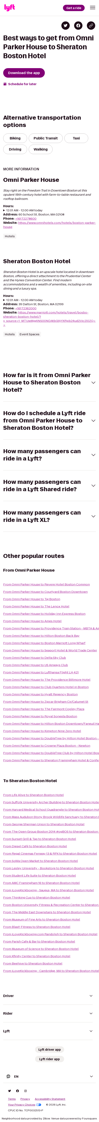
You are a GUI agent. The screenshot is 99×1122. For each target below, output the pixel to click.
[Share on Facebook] (78, 25)
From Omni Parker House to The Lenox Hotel (36, 606)
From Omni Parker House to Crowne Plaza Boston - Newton (46, 746)
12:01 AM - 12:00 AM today (24, 210)
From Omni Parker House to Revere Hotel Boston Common (46, 584)
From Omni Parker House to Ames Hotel (32, 621)
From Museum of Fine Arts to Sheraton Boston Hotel (41, 919)
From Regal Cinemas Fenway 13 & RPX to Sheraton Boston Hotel (50, 853)
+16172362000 (25, 308)
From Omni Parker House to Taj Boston (31, 599)
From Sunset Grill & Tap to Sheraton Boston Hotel (39, 839)
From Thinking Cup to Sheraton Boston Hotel (36, 897)
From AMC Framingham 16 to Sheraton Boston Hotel (41, 883)
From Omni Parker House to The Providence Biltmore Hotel (46, 680)
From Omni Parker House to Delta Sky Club (34, 658)
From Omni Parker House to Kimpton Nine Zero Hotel (42, 731)
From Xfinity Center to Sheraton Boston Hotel (36, 956)
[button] (92, 7)
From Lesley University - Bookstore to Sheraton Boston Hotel (48, 868)
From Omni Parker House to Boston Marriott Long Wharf (44, 643)
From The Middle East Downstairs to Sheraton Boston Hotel (47, 912)
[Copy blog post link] (91, 25)
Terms (12, 1099)
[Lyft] (9, 8)
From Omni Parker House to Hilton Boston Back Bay (41, 636)
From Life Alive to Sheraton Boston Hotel (33, 795)
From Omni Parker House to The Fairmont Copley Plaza (43, 709)
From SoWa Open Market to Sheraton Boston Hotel (40, 861)
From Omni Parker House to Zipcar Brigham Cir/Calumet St (45, 702)
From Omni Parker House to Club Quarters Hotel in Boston (46, 687)
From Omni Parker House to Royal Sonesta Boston (40, 716)
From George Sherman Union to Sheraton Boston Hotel (43, 824)
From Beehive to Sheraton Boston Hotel (32, 963)
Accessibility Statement (50, 1099)
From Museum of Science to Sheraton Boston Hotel (41, 949)
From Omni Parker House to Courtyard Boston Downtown (45, 592)
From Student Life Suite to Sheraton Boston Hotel (39, 875)
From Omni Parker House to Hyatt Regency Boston (40, 694)
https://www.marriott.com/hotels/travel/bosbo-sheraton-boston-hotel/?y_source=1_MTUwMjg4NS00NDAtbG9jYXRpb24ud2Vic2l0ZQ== (49, 318)
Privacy (25, 1099)
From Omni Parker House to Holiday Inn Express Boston (44, 614)
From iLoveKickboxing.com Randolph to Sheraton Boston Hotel (50, 934)
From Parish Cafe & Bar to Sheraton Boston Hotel (39, 941)
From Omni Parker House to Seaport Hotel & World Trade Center (50, 650)
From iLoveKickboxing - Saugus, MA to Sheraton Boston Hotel (48, 890)
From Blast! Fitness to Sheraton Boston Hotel (36, 927)
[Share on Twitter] (65, 25)
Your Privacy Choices (24, 1105)
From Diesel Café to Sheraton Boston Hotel (35, 846)
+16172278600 (25, 218)
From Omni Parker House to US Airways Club (35, 665)
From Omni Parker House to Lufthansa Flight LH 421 (41, 672)
